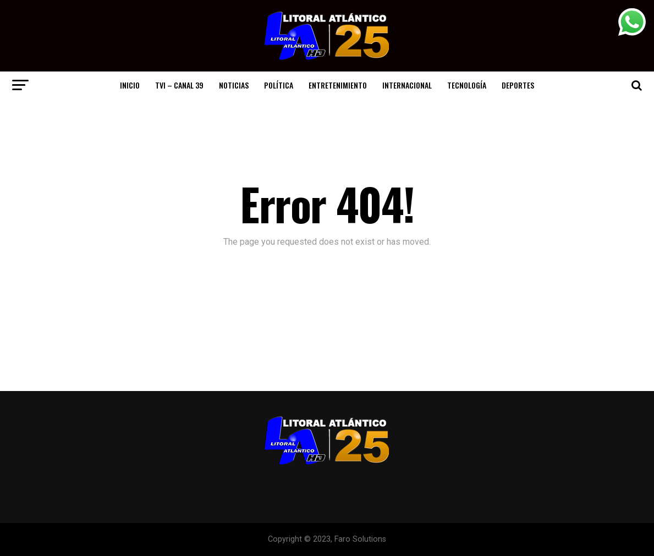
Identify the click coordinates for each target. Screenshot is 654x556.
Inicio (130, 85)
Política (278, 85)
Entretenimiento (338, 85)
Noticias (234, 85)
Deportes (518, 85)
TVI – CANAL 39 (179, 85)
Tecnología (466, 85)
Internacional (407, 85)
